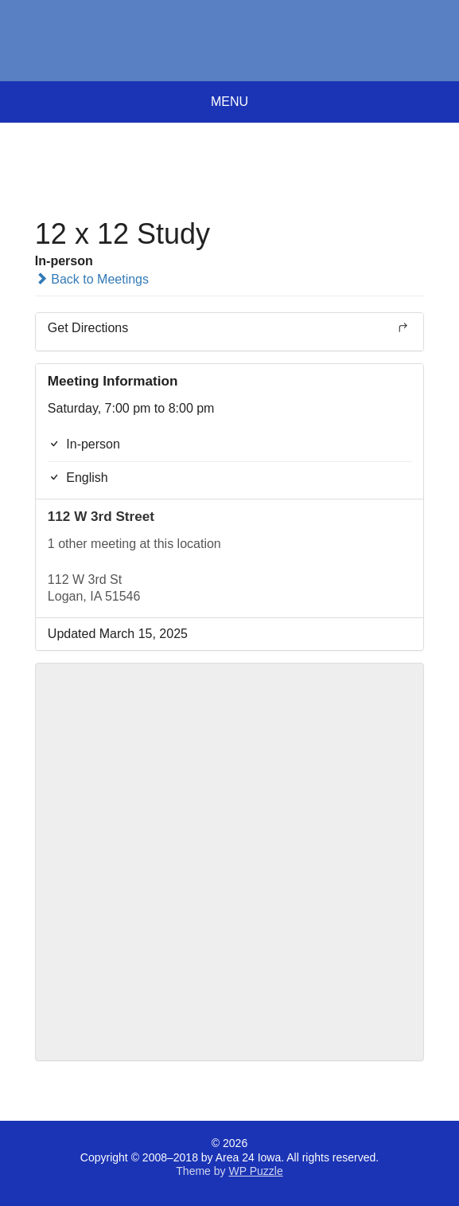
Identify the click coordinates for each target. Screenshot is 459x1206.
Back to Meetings (92, 279)
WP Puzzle (255, 1171)
